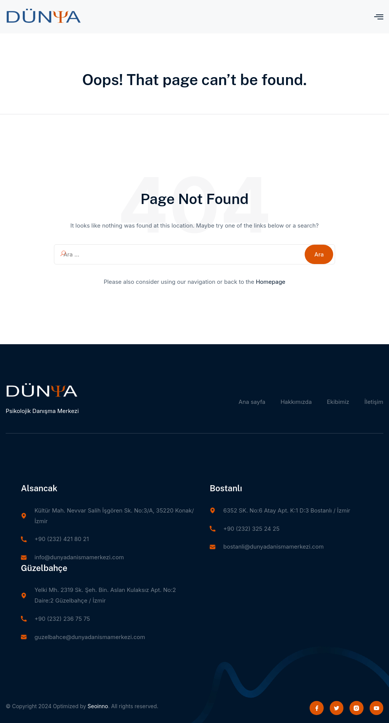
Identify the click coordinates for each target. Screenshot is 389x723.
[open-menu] (378, 16)
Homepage (270, 281)
